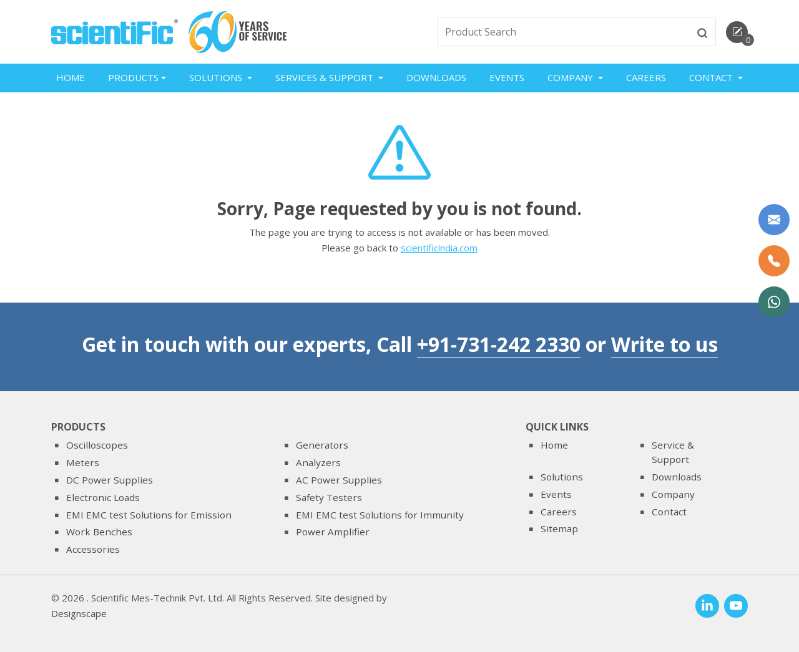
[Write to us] (774, 219)
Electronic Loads (103, 497)
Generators (322, 445)
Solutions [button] (217, 77)
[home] (114, 30)
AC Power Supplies (339, 480)
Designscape (79, 614)
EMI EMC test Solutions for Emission (149, 514)
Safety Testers (329, 497)
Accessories (93, 549)
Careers (646, 77)
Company (673, 494)
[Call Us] (774, 260)
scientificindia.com (439, 249)
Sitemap (559, 528)
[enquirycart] (737, 32)
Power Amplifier (333, 531)
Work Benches (99, 531)
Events (506, 77)
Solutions (562, 476)
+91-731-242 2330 (499, 344)
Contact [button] (712, 77)
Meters (82, 462)
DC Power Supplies (109, 480)
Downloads (436, 77)
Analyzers (318, 462)
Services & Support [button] (325, 77)
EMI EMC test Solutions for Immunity (380, 514)
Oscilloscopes (97, 445)
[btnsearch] (702, 32)
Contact (669, 511)
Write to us (664, 344)
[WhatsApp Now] (774, 302)
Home (70, 77)
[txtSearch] (564, 32)
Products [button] (133, 77)
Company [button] (571, 77)
